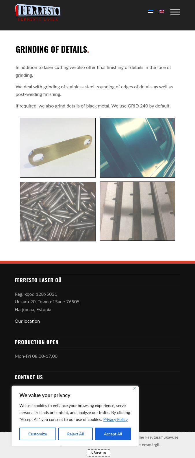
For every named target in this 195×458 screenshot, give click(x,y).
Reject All (75, 433)
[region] (75, 416)
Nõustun (98, 452)
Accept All (113, 433)
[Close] (134, 388)
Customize (37, 433)
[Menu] (172, 11)
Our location (27, 321)
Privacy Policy (115, 419)
